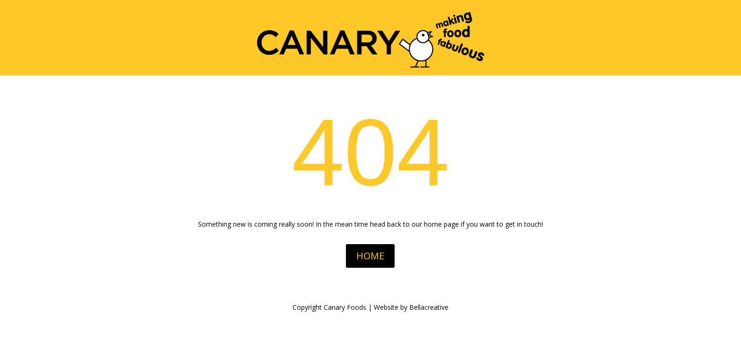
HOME (370, 255)
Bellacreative (428, 307)
